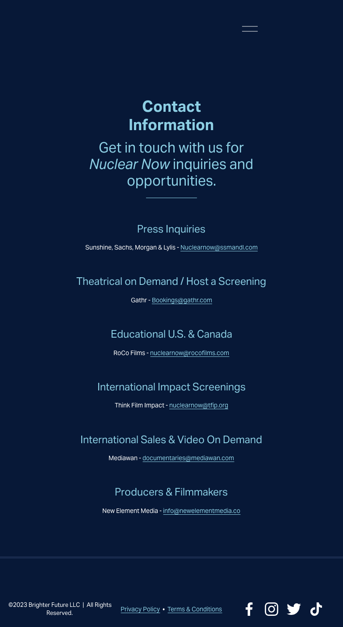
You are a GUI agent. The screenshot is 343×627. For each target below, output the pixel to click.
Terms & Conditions (194, 609)
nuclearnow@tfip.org (198, 405)
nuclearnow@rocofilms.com (189, 353)
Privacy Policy (140, 609)
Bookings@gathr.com (182, 300)
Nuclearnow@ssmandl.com (219, 247)
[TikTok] (316, 609)
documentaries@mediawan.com (188, 458)
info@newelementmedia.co (201, 511)
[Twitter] (294, 609)
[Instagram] (271, 609)
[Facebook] (249, 609)
